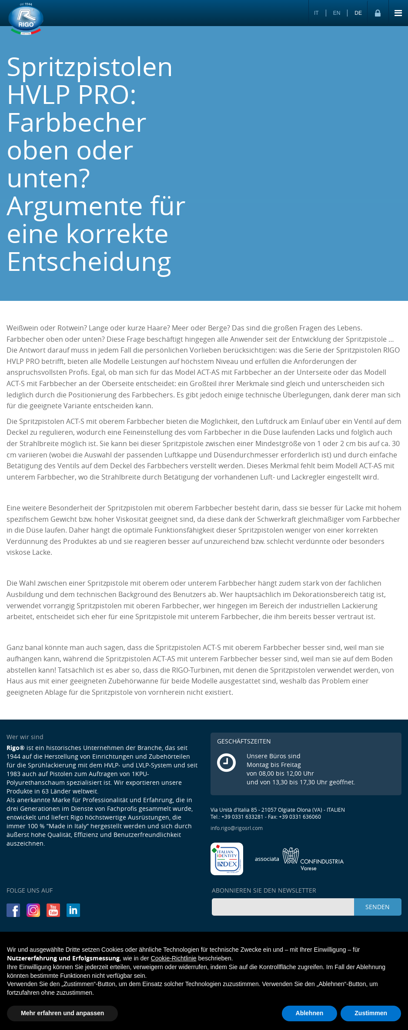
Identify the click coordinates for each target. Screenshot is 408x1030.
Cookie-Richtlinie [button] (174, 958)
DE (358, 13)
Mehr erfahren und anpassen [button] (62, 1013)
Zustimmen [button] (370, 1013)
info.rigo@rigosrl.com (237, 827)
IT (316, 13)
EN (337, 13)
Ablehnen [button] (310, 1013)
